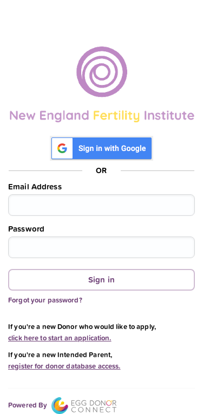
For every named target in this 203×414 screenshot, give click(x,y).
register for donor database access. (64, 366)
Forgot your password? (45, 300)
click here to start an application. (60, 338)
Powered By (62, 405)
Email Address (35, 186)
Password (26, 229)
